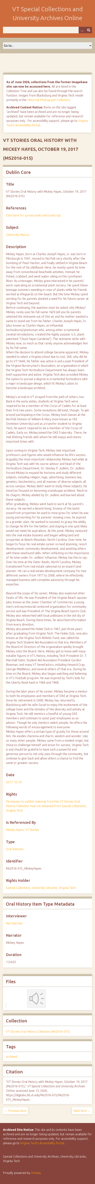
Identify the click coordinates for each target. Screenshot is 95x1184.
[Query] (47, 30)
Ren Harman (14, 923)
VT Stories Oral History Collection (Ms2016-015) (38, 1031)
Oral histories (15, 849)
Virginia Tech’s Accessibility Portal (42, 1143)
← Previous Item (15, 1110)
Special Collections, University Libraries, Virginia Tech (41, 887)
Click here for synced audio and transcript (33, 215)
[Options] (82, 30)
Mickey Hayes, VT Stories (22, 829)
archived (11, 1056)
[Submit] (88, 30)
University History (17, 234)
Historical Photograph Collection (48, 100)
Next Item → (82, 1110)
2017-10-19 (14, 782)
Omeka (35, 1173)
